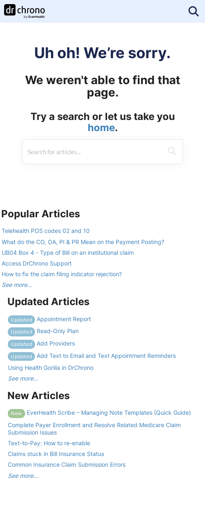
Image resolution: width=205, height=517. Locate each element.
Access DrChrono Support (37, 263)
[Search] (172, 152)
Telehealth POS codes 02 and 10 (46, 230)
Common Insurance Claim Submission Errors (67, 464)
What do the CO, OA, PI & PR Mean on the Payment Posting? (83, 241)
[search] (93, 152)
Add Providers (41, 343)
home (101, 128)
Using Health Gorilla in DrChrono (50, 367)
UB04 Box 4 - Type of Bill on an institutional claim (68, 252)
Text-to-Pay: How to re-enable (49, 442)
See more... (17, 284)
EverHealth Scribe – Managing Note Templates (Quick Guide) (99, 412)
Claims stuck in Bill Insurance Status (56, 453)
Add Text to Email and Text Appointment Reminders (92, 355)
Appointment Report (49, 318)
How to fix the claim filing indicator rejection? (62, 273)
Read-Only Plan (43, 330)
